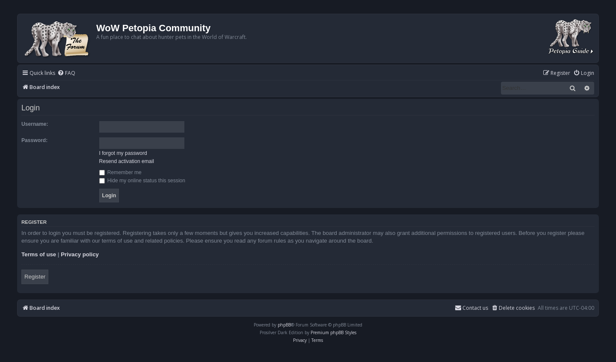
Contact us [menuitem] (471, 308)
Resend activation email (126, 161)
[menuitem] (66, 73)
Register (34, 276)
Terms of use (38, 254)
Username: (34, 124)
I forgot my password (123, 153)
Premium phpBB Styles (333, 332)
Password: (34, 140)
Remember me (120, 172)
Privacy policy (80, 254)
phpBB (284, 325)
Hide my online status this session (142, 181)
